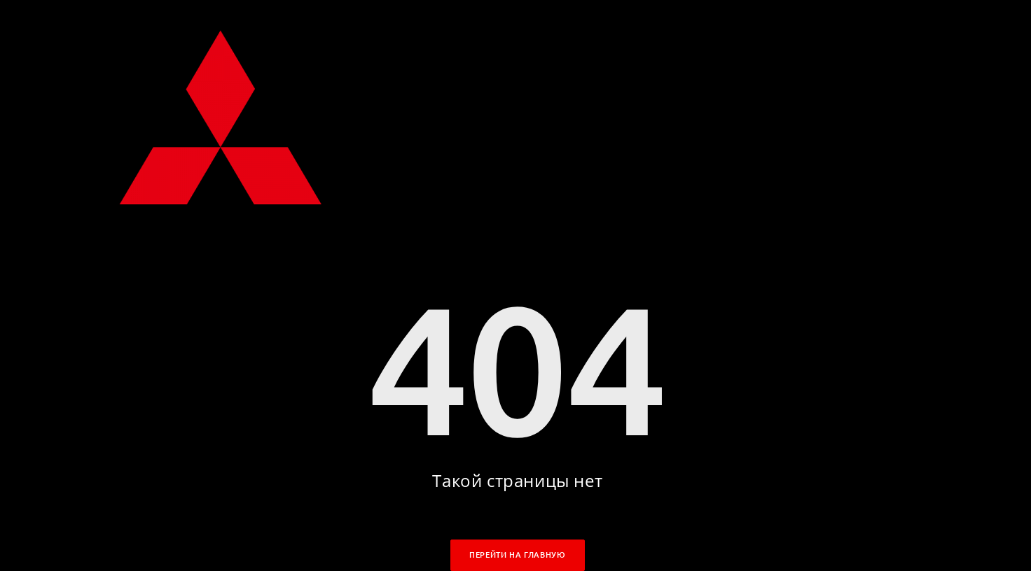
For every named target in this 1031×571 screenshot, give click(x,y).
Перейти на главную (517, 555)
